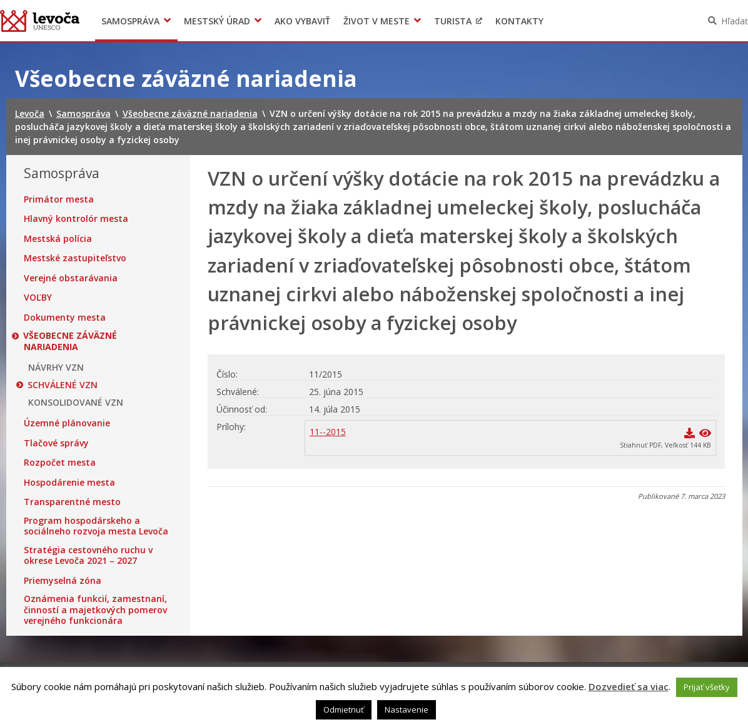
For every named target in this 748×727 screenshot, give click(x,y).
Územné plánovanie (67, 423)
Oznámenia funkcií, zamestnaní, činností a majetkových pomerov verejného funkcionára (95, 609)
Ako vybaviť (302, 21)
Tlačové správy (56, 443)
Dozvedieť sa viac (629, 686)
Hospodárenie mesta (69, 482)
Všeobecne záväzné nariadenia (71, 341)
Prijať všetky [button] (707, 687)
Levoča (39, 20)
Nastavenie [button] (406, 709)
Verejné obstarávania (71, 278)
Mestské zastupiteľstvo (75, 258)
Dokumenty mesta (65, 317)
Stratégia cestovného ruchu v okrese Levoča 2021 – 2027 (88, 555)
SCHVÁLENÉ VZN (63, 385)
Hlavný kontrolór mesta (76, 218)
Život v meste (376, 21)
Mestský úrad (217, 21)
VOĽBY (38, 297)
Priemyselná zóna (62, 580)
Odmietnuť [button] (343, 709)
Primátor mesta (59, 199)
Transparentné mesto (72, 502)
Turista (453, 21)
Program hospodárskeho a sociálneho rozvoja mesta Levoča (96, 526)
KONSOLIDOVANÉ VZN (75, 402)
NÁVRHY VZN (56, 367)
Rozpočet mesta (60, 462)
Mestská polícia (58, 238)
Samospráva (130, 21)
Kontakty (519, 21)
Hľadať (734, 21)
